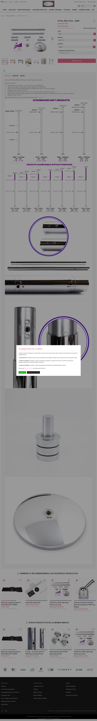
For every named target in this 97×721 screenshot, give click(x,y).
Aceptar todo (22, 372)
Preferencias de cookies (33, 372)
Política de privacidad (28, 368)
